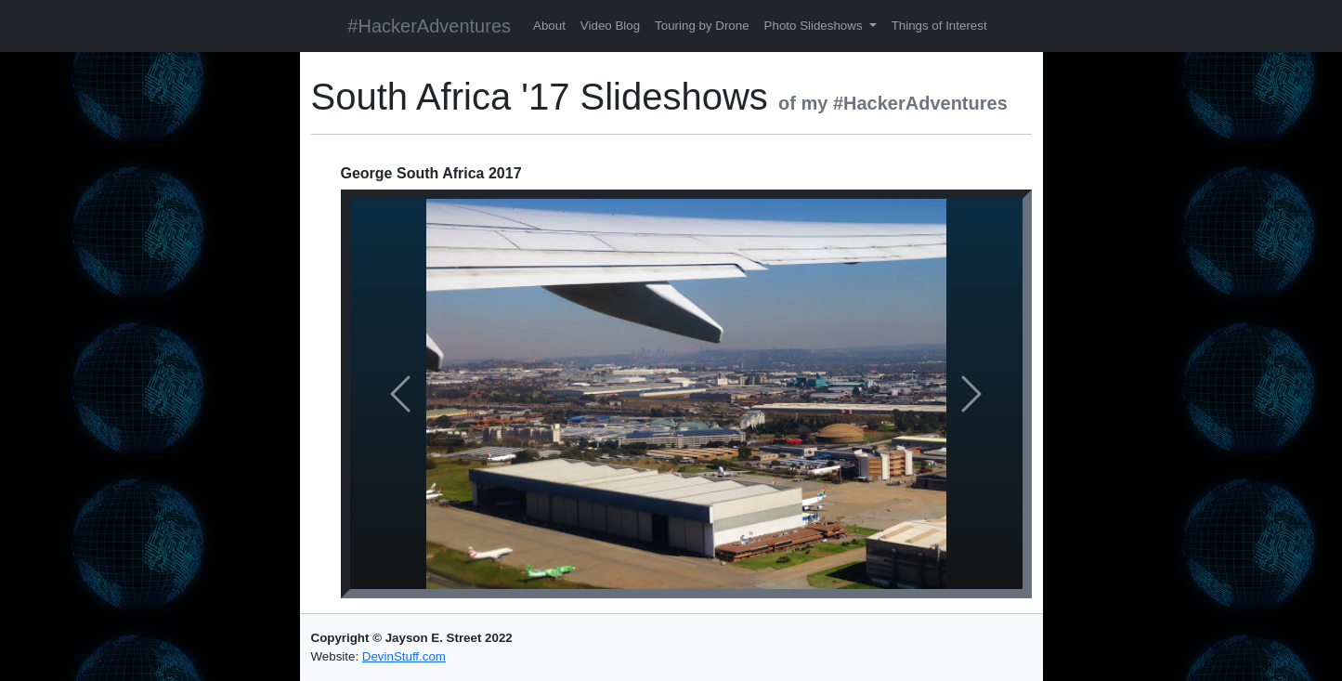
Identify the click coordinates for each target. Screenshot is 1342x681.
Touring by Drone (702, 26)
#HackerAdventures (429, 26)
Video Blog (610, 26)
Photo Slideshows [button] (815, 26)
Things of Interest (939, 26)
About (549, 26)
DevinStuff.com (404, 656)
